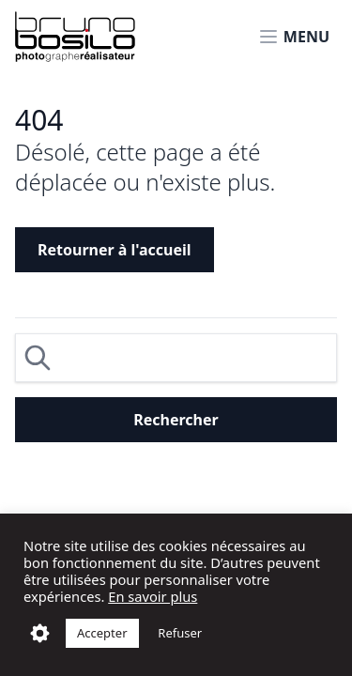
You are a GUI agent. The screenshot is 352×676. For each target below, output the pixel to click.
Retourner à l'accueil (114, 249)
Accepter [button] (102, 632)
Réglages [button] (40, 633)
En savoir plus (152, 596)
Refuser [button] (180, 632)
